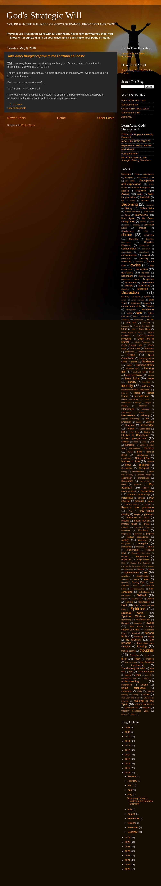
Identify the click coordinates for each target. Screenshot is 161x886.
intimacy (145, 415)
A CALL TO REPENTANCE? (135, 141)
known (131, 428)
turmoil (148, 675)
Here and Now (133, 375)
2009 (128, 732)
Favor (135, 316)
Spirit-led (138, 609)
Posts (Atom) (28, 125)
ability (137, 174)
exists (129, 313)
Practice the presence (137, 507)
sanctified (125, 579)
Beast (133, 201)
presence (149, 514)
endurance (135, 303)
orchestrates (143, 478)
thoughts (147, 650)
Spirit (136, 605)
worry (133, 714)
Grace (131, 355)
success (138, 623)
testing (151, 636)
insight (148, 403)
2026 (128, 869)
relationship (132, 550)
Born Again (128, 218)
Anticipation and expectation (137, 182)
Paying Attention (129, 153)
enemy (147, 303)
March (131, 785)
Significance (144, 602)
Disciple (129, 285)
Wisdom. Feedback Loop (134, 711)
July (130, 809)
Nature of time (130, 461)
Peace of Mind (128, 491)
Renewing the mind (141, 553)
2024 (128, 860)
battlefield (145, 197)
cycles (136, 265)
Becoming (129, 204)
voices (146, 694)
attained (125, 191)
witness (124, 714)
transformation (147, 662)
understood (126, 685)
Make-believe (134, 448)
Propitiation (126, 534)
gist (133, 329)
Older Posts (105, 118)
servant (124, 599)
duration (136, 296)
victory (135, 695)
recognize (143, 543)
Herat (151, 372)
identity (127, 386)
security (124, 582)
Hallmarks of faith (145, 365)
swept (150, 622)
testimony (138, 636)
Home (61, 118)
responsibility (143, 559)
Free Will (131, 322)
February (133, 781)
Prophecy (143, 530)
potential (139, 501)
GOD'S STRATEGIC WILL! (135, 108)
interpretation (128, 415)
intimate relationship (130, 419)
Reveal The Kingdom (140, 563)
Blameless (141, 214)
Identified (146, 382)
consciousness (128, 255)
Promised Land (142, 527)
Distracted (142, 289)
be (122, 200)
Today (137, 658)
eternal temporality (131, 306)
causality (136, 225)
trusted (128, 675)
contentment (126, 258)
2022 (128, 851)
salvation (125, 576)
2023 (128, 855)
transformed (137, 665)
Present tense (129, 524)
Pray (131, 511)
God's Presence (142, 342)
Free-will (146, 323)
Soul (124, 605)
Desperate (20, 108)
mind (139, 451)
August (132, 814)
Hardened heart (132, 368)
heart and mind (139, 372)
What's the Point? (144, 704)
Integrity (124, 406)
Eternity (150, 306)
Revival (140, 569)
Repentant (126, 559)
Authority (141, 190)
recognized (126, 546)
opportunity (126, 478)
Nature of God (142, 458)
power (151, 501)
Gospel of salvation (146, 352)
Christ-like (133, 239)
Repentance (142, 556)
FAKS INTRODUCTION (133, 100)
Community (144, 245)
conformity (146, 249)
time (124, 658)
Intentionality (127, 409)
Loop (144, 442)
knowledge (147, 425)
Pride (146, 524)
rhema (151, 569)
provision (138, 534)
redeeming (139, 547)
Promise (124, 527)
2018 (128, 772)
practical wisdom (132, 504)
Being (128, 208)
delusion (145, 273)
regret (151, 546)
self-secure (125, 596)
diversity (125, 296)
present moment (142, 520)
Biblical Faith (128, 149)
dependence (144, 276)
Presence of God (137, 517)
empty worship (137, 300)
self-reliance (144, 592)
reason (142, 540)
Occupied (144, 468)
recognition (125, 544)
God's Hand (144, 329)
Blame (128, 215)
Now (128, 464)
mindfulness (142, 455)
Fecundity (125, 320)
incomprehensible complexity (135, 390)
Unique (144, 684)
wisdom (146, 707)
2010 (128, 736)
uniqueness (126, 691)
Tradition (150, 659)
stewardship (126, 620)
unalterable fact (128, 678)
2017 (128, 768)
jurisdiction (126, 422)
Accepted (129, 177)
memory (149, 448)
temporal (136, 633)
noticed (150, 461)
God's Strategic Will (44, 15)
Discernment (147, 282)
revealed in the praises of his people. (137, 566)
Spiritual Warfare (130, 104)
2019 (128, 837)
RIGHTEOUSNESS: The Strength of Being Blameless (136, 159)
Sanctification (143, 576)
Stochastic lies (143, 619)
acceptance (148, 174)
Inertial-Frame (142, 396)
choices (149, 235)
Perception (147, 491)
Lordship (129, 445)
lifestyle (147, 432)
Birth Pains (149, 212)
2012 (128, 745)
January (132, 776)
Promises (125, 530)
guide (129, 365)
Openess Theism (144, 475)
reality (125, 540)
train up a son (131, 662)
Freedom (125, 326)
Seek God (137, 586)
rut (146, 572)
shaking (129, 602)
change (142, 228)
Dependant (127, 276)
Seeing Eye (138, 582)
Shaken (150, 598)
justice (139, 422)
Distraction (130, 292)
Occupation (126, 468)
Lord (152, 442)
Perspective (127, 498)
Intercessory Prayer (132, 412)
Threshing (134, 655)
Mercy (129, 452)
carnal (126, 225)
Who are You (131, 707)
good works (129, 352)
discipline (125, 289)
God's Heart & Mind (131, 332)
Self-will (141, 595)
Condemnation (128, 248)
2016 (128, 763)
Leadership (145, 429)
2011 (128, 741)
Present (125, 520)
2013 (128, 750)
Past (123, 484)
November (133, 827)
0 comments (16, 104)
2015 (128, 759)
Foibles (150, 319)
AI (153, 177)
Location (125, 442)
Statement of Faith (130, 112)
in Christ (146, 386)
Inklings (138, 403)
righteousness (132, 572)
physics (141, 498)
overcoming (145, 481)
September (134, 818)
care (152, 222)
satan (136, 579)
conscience (144, 252)
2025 (128, 864)
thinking (142, 646)
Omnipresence (138, 472)
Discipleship (144, 285)
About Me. (126, 117)
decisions (127, 272)
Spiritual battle (132, 612)
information (126, 403)
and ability (130, 181)
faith (139, 312)
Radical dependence (137, 537)
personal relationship (139, 494)
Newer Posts (16, 118)
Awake (125, 194)
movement (126, 458)
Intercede (145, 409)
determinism (131, 282)
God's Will (135, 348)
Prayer (137, 514)
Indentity (124, 393)
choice (126, 235)
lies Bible (135, 432)
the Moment (133, 639)
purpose (150, 534)
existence (148, 309)
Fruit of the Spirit (142, 326)
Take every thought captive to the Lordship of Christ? (45, 56)
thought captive (128, 651)
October (132, 823)
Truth (138, 675)
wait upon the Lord (130, 698)
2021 (128, 846)
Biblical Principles (132, 212)
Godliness (149, 348)
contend (146, 255)
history (151, 375)
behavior (150, 205)
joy (147, 418)
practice (147, 504)
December (133, 832)
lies (123, 432)
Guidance (148, 361)
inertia (137, 393)
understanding (130, 681)
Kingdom (130, 425)
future (124, 329)
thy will (147, 655)
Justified (150, 422)
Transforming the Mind (133, 668)
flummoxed (138, 320)
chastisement (127, 231)
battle (140, 194)
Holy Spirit (132, 378)
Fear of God (146, 316)
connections (126, 252)
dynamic (147, 297)
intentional (143, 406)
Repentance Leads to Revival (136, 145)
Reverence (128, 569)
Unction (146, 678)
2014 (128, 754)
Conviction (139, 262)
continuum (126, 261)
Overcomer (127, 481)
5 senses (126, 174)
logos (135, 442)
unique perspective (133, 688)
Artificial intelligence (140, 187)
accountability (142, 177)
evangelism (131, 310)
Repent (124, 556)
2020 (128, 842)
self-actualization (137, 589)
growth (134, 362)
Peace (146, 488)
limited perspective (133, 438)
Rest (123, 563)
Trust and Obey (146, 671)
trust (131, 671)
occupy (124, 472)
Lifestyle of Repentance (135, 435)
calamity (143, 222)
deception (142, 269)
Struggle (125, 623)
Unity (139, 691)
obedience (144, 465)
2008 (128, 727)
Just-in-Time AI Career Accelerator (132, 55)
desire (136, 279)
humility (132, 382)
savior (147, 579)
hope (151, 378)
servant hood (137, 599)
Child (146, 231)
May (130, 794)
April (130, 790)
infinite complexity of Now (135, 399)
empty (123, 300)
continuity (143, 258)
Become (145, 200)
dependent (125, 279)
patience (137, 484)
